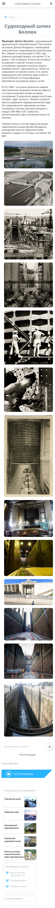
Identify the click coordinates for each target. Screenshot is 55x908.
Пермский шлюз (11, 812)
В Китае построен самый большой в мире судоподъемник (14, 854)
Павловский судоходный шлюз (12, 839)
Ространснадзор (18, 886)
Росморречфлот (18, 880)
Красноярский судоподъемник (11, 826)
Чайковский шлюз (12, 799)
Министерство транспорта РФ (17, 874)
